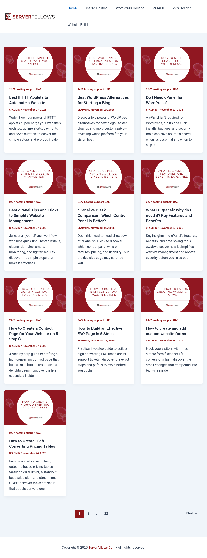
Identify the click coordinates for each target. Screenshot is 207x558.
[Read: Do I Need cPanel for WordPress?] (172, 64)
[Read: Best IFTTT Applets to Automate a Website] (35, 64)
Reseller (153, 8)
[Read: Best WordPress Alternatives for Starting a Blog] (103, 64)
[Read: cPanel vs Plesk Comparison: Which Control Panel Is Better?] (103, 177)
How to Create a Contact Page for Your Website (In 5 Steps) (34, 333)
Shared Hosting (93, 8)
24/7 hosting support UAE (26, 89)
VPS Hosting (174, 8)
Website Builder (78, 25)
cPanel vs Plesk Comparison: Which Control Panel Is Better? (103, 215)
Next (192, 513)
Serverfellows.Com (102, 547)
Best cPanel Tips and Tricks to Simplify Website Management (35, 215)
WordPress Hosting (126, 8)
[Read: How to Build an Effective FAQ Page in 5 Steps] (103, 295)
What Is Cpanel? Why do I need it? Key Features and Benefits (170, 215)
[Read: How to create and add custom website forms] (172, 295)
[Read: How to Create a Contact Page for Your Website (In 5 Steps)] (35, 295)
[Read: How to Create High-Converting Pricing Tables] (35, 407)
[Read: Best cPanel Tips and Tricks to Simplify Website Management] (35, 177)
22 (106, 513)
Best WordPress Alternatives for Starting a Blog (101, 103)
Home (71, 8)
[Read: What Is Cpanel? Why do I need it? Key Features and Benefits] (172, 177)
